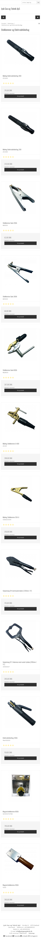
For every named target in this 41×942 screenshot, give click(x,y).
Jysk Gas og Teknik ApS (10, 8)
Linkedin (24, 936)
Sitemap (32, 933)
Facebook (7, 936)
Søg (38, 2)
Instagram (33, 936)
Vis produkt (20, 96)
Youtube (16, 936)
